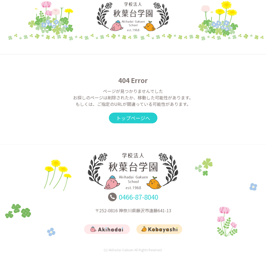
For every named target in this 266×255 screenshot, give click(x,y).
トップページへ (133, 117)
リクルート (186, 47)
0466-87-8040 (138, 197)
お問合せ (238, 47)
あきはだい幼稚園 (80, 47)
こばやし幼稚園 (133, 47)
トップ (28, 47)
